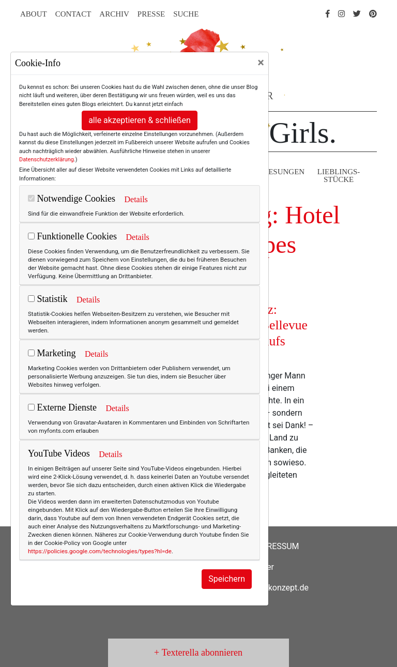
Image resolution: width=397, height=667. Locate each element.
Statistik (48, 299)
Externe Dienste (62, 407)
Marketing (51, 353)
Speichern (226, 579)
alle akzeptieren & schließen (139, 120)
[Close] (260, 62)
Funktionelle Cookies (72, 236)
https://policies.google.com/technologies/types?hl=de (100, 551)
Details (135, 199)
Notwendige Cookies (71, 198)
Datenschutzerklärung (46, 159)
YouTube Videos (59, 453)
